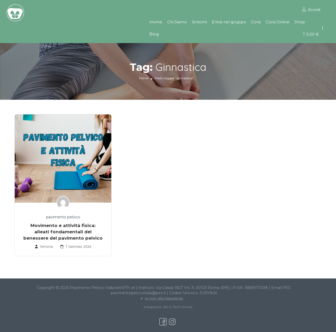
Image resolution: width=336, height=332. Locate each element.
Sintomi (199, 21)
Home (155, 21)
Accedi (314, 9)
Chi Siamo (177, 21)
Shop (300, 21)
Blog (154, 33)
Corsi (256, 21)
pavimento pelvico (63, 217)
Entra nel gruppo (229, 21)
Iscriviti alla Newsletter (164, 298)
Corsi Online (278, 21)
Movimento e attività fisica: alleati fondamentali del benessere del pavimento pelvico (63, 232)
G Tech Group (180, 306)
